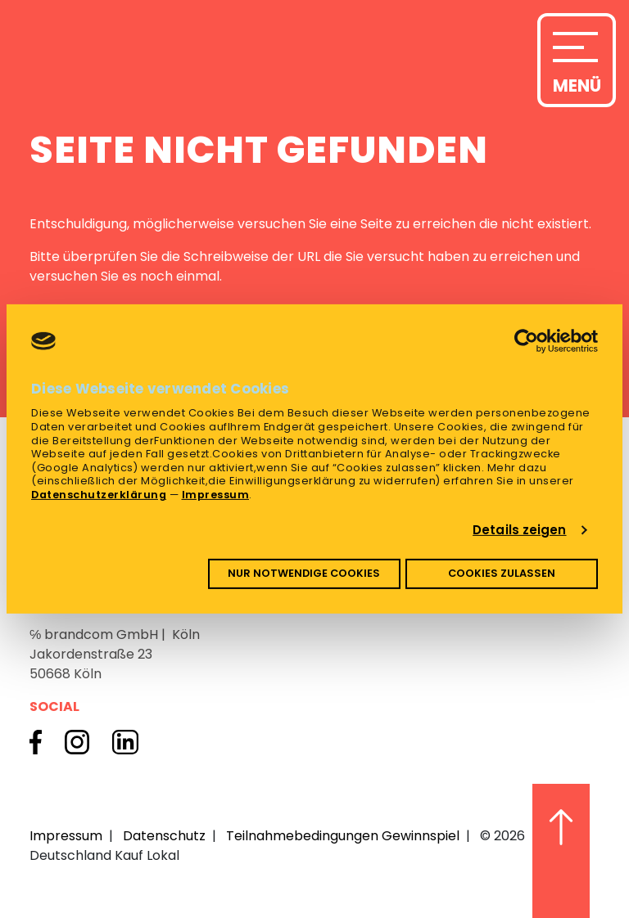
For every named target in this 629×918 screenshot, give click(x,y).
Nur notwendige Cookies (304, 573)
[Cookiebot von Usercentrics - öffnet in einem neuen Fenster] (526, 341)
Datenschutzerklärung (98, 495)
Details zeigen (519, 529)
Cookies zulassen (501, 573)
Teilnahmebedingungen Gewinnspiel (342, 835)
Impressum (216, 495)
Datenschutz (164, 835)
